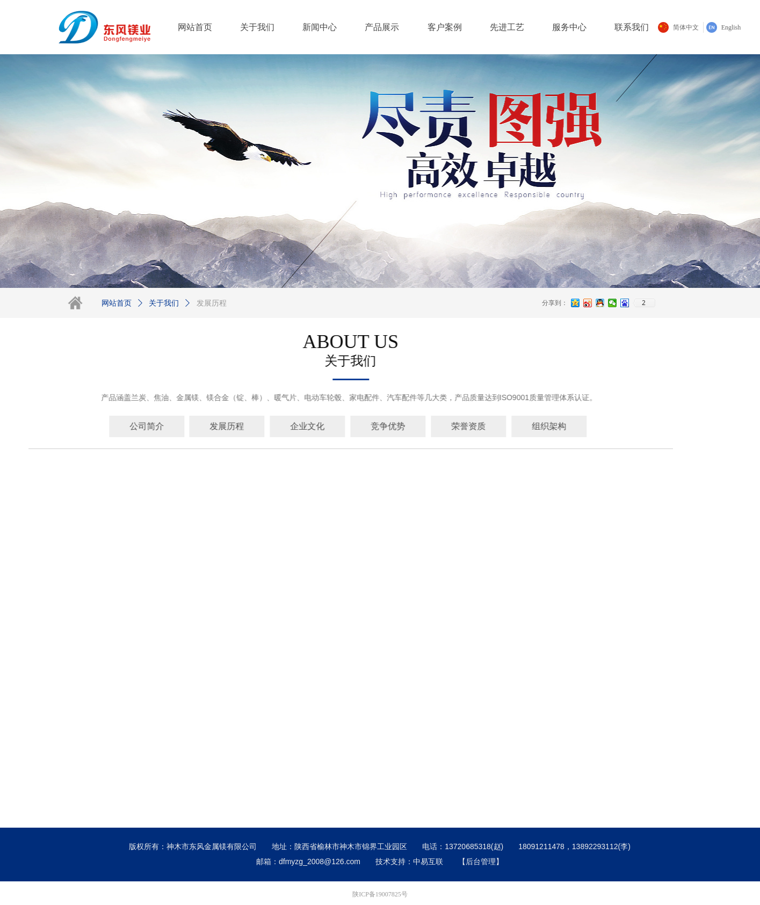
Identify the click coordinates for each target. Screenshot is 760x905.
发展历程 (212, 303)
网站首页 (117, 303)
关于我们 (164, 303)
